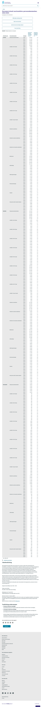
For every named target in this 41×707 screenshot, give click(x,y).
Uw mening (38, 706)
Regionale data (4, 645)
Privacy (3, 660)
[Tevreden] (10, 622)
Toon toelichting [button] (17, 28)
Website (3, 680)
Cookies (3, 683)
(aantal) (30, 34)
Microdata (3, 642)
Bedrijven (3, 654)
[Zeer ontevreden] (3, 622)
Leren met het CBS (5, 674)
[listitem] (3, 693)
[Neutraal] (8, 622)
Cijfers (4, 9)
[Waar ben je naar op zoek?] (20, 6)
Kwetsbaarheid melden (6, 686)
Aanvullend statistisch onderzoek (7, 643)
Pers (2, 668)
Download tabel (17, 21)
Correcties (3, 675)
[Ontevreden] (5, 622)
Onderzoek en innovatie (6, 671)
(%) (36, 34)
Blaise (3, 649)
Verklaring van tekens (8, 560)
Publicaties (3, 646)
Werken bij (3, 672)
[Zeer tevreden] (13, 622)
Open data (3, 640)
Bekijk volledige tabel (17, 18)
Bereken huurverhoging (6, 639)
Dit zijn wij (3, 669)
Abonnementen (4, 689)
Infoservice (18, 601)
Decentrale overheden (5, 657)
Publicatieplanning (5, 696)
